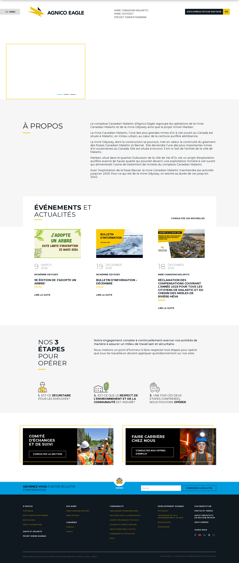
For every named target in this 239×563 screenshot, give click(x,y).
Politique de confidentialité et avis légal (195, 556)
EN (226, 11)
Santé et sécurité (32, 532)
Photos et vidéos (203, 511)
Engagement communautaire (124, 511)
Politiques (163, 511)
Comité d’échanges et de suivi (124, 520)
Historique (28, 511)
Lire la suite (42, 295)
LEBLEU (94, 557)
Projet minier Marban (130, 17)
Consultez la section (47, 454)
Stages (69, 532)
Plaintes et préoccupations (123, 525)
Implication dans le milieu (123, 529)
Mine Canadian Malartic (131, 10)
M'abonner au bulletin (199, 488)
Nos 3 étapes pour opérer (35, 515)
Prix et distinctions (32, 525)
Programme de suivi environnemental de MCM (170, 516)
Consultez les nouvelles (188, 218)
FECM (112, 538)
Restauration (164, 522)
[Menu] (10, 12)
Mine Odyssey (124, 13)
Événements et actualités (122, 534)
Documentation (202, 506)
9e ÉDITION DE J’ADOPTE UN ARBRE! (55, 281)
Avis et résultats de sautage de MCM (204, 516)
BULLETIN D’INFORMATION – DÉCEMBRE (116, 281)
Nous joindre (201, 522)
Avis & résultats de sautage (204, 11)
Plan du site (166, 556)
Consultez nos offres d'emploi (151, 452)
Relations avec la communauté (125, 515)
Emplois (70, 527)
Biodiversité (164, 527)
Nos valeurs (29, 520)
